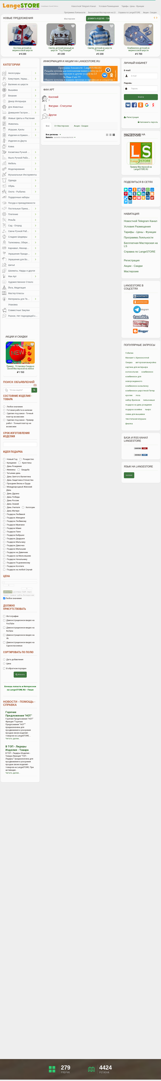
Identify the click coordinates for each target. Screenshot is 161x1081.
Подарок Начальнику (15, 559)
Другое (49, 116)
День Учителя (11, 507)
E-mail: (127, 70)
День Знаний (11, 504)
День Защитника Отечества (18, 480)
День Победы (11, 497)
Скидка (128, 362)
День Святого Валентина (17, 476)
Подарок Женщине (14, 518)
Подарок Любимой (14, 514)
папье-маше (149, 400)
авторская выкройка (146, 362)
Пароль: (128, 83)
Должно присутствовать (14, 607)
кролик (129, 395)
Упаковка (12, 304)
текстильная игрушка (135, 419)
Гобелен (129, 353)
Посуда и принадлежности (21, 203)
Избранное (65, 6)
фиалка (129, 423)
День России (11, 500)
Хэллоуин (28, 507)
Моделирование (16, 169)
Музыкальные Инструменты (22, 174)
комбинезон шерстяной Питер (140, 390)
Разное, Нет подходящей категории (23, 316)
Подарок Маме (12, 528)
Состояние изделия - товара (17, 397)
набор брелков (132, 400)
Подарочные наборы (18, 197)
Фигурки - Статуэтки (56, 107)
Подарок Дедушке (14, 538)
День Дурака (11, 493)
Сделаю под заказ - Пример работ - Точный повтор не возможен (18, 423)
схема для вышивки (135, 414)
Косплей (49, 98)
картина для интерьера (136, 367)
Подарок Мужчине (14, 525)
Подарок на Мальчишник (17, 556)
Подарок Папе (12, 531)
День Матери (11, 511)
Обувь (11, 186)
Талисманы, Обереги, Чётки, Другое (20, 242)
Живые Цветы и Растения (21, 118)
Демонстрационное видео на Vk (18, 636)
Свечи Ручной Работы (19, 231)
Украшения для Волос (19, 259)
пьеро (148, 409)
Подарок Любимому (14, 521)
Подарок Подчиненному (16, 563)
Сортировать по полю (18, 652)
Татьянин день (11, 473)
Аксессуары (14, 73)
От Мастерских (61, 126)
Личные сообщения (79, 19)
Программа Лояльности (74, 12)
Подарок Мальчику (14, 542)
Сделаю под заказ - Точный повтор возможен (18, 415)
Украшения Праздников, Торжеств (20, 254)
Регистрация (131, 117)
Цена (6, 576)
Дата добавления (13, 659)
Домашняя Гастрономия (20, 112)
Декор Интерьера (17, 101)
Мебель (12, 163)
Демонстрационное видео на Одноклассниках (18, 644)
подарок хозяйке (133, 409)
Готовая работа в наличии (17, 410)
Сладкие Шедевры (17, 237)
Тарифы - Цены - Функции (133, 6)
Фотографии (10, 616)
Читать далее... (13, 738)
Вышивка (13, 90)
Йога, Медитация (17, 287)
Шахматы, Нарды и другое (21, 270)
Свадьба (23, 470)
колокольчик (131, 372)
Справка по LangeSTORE (129, 12)
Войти (141, 97)
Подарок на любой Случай (17, 569)
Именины (9, 470)
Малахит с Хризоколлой (137, 358)
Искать (20, 674)
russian (129, 475)
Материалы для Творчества (20, 299)
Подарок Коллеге (13, 566)
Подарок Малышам (14, 549)
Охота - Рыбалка (16, 191)
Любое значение (13, 406)
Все (47, 126)
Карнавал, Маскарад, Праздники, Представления (20, 248)
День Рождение (12, 466)
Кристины (25, 463)
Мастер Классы (16, 293)
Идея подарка (13, 451)
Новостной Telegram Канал (83, 6)
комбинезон (147, 372)
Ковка (11, 146)
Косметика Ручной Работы (20, 152)
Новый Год (10, 459)
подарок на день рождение (138, 405)
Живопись (13, 124)
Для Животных (15, 107)
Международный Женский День (17, 488)
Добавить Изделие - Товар (99, 18)
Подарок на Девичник (15, 552)
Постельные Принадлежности (20, 208)
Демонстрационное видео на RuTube (18, 629)
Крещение (9, 463)
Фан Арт (12, 276)
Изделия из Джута (17, 141)
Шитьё (11, 265)
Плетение (13, 214)
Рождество (26, 459)
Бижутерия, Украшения (20, 78)
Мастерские (69, 19)
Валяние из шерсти (18, 84)
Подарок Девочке (13, 545)
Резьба (11, 220)
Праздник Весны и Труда (16, 483)
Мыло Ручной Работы (19, 158)
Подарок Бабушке (13, 535)
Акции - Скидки (150, 12)
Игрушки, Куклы (16, 129)
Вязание (12, 95)
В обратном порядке (14, 668)
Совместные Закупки (19, 310)
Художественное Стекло (20, 282)
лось (138, 395)
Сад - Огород (15, 225)
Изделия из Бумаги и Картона (20, 135)
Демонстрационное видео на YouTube (18, 622)
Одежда (12, 180)
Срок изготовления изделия (16, 434)
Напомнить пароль (148, 122)
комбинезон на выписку (136, 386)
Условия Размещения (109, 6)
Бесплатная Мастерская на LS (101, 12)
